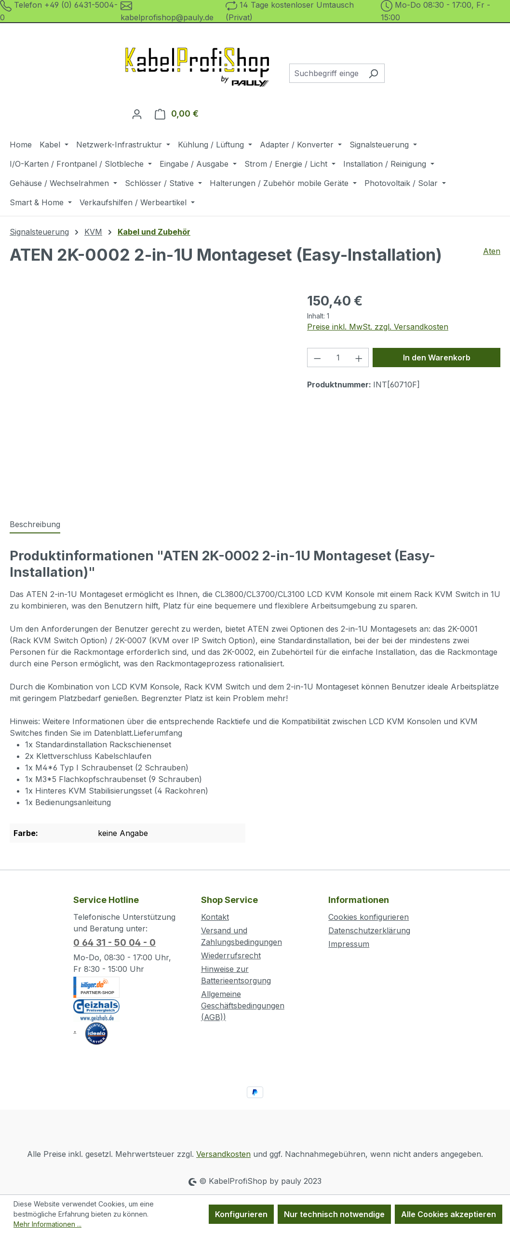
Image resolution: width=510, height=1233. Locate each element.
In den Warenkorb (436, 357)
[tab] (35, 524)
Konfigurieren (241, 1214)
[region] (148, 395)
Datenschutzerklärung (369, 930)
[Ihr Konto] (136, 113)
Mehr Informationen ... (47, 1224)
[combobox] (325, 73)
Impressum (348, 944)
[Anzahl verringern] (317, 357)
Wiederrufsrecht (231, 955)
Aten (491, 251)
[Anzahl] (338, 357)
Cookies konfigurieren (368, 917)
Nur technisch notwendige (334, 1214)
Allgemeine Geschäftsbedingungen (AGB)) (242, 1005)
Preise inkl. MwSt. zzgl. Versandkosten (377, 326)
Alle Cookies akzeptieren (448, 1214)
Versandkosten (223, 1154)
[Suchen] (373, 73)
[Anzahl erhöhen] (359, 357)
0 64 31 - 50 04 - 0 (114, 942)
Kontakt (215, 917)
